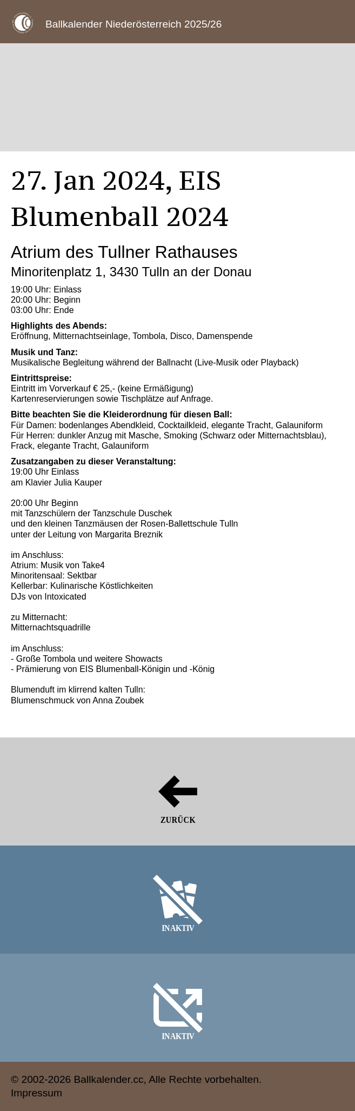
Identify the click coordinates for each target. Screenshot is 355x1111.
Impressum (36, 1093)
